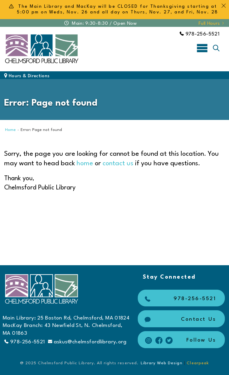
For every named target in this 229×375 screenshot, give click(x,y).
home (85, 163)
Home (10, 130)
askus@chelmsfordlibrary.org (87, 341)
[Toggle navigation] (202, 48)
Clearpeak (198, 363)
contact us (118, 163)
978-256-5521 (199, 34)
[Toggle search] (216, 48)
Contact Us (179, 319)
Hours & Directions (26, 76)
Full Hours (212, 23)
